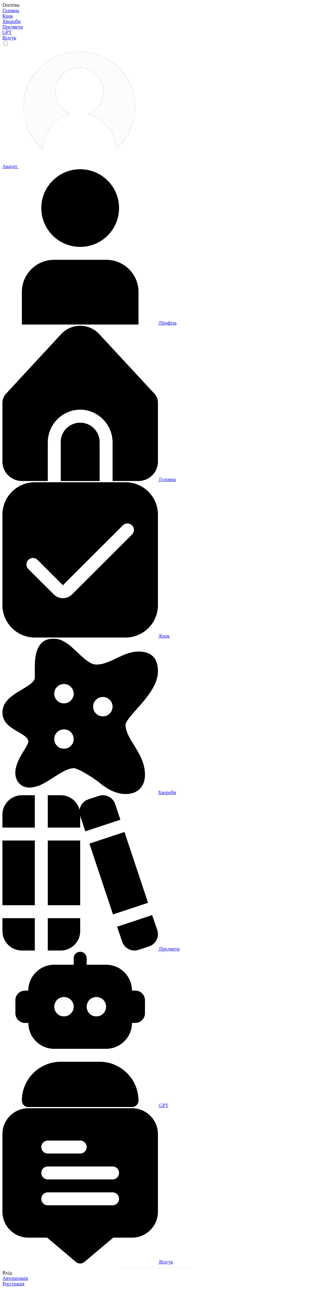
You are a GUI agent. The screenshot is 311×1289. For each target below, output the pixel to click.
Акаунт (71, 166)
